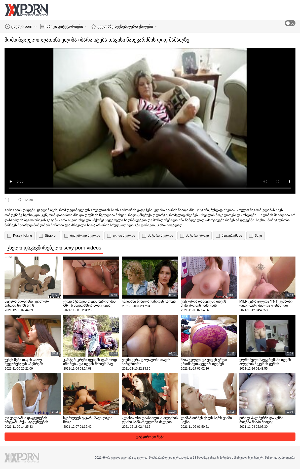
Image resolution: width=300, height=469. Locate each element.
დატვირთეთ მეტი (150, 437)
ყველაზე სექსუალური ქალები (124, 26)
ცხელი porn (21, 26)
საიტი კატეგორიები (64, 26)
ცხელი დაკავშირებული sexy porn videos (54, 247)
